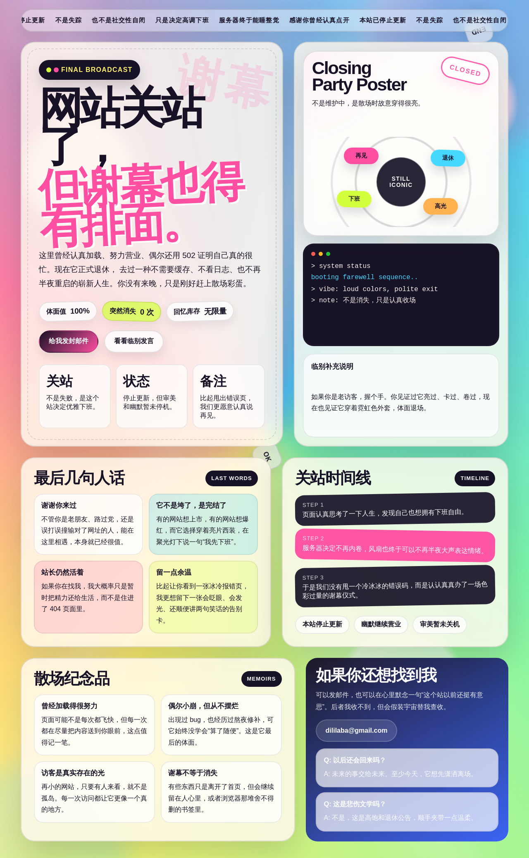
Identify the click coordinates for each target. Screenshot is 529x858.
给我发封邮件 (68, 340)
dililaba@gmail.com (357, 730)
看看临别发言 (134, 340)
